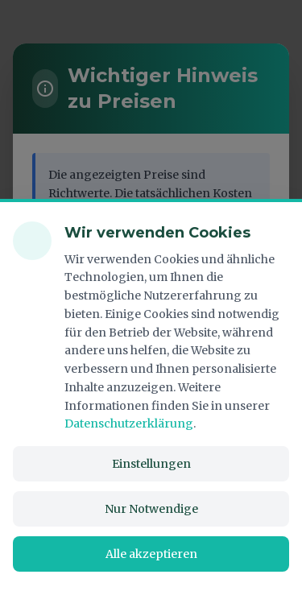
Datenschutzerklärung (128, 423)
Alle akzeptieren (151, 554)
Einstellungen (151, 464)
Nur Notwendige (151, 509)
